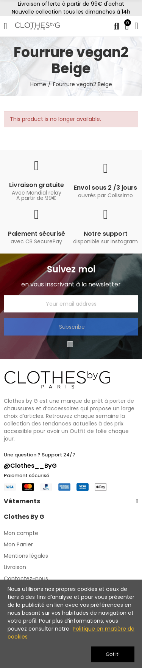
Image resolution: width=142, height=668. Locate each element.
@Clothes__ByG (30, 465)
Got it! (113, 654)
